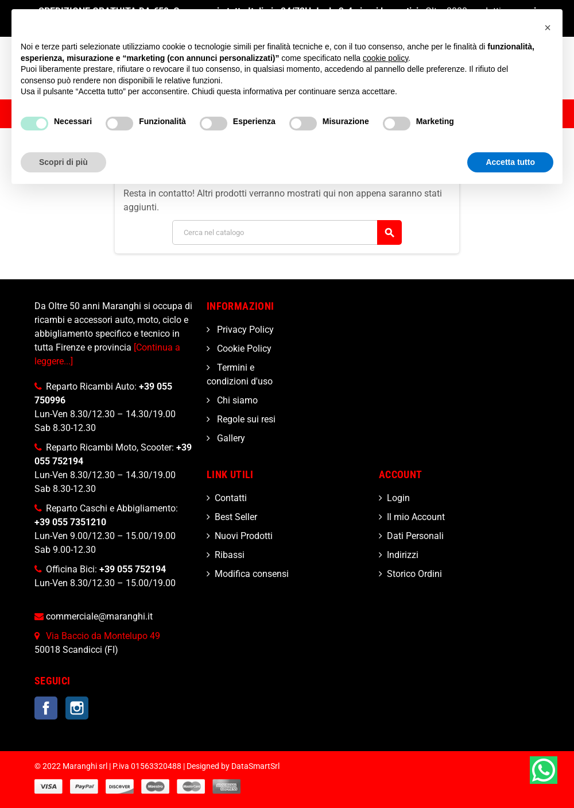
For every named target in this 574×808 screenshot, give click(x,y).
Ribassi (230, 554)
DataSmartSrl (255, 766)
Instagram (76, 708)
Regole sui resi (245, 419)
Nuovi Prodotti (244, 535)
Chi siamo (236, 400)
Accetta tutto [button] (510, 162)
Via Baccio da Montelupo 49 (103, 635)
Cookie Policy (243, 348)
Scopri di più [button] (63, 162)
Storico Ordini (414, 573)
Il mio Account (416, 516)
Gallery (230, 438)
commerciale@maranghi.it (99, 616)
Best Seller (236, 516)
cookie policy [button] (385, 58)
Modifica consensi (252, 573)
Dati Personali (415, 535)
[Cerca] (286, 232)
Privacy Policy (244, 329)
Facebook (45, 708)
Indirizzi (402, 554)
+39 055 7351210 (70, 522)
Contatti (231, 498)
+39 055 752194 (132, 569)
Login (398, 498)
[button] (547, 27)
